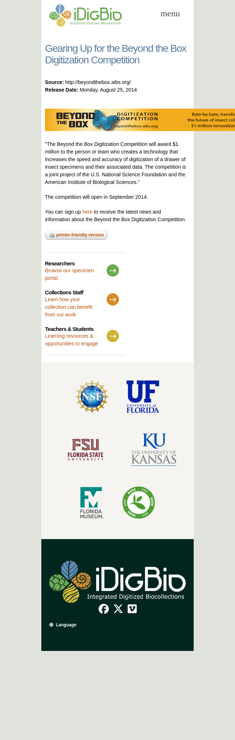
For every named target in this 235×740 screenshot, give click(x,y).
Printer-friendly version (76, 235)
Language (66, 624)
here (87, 212)
